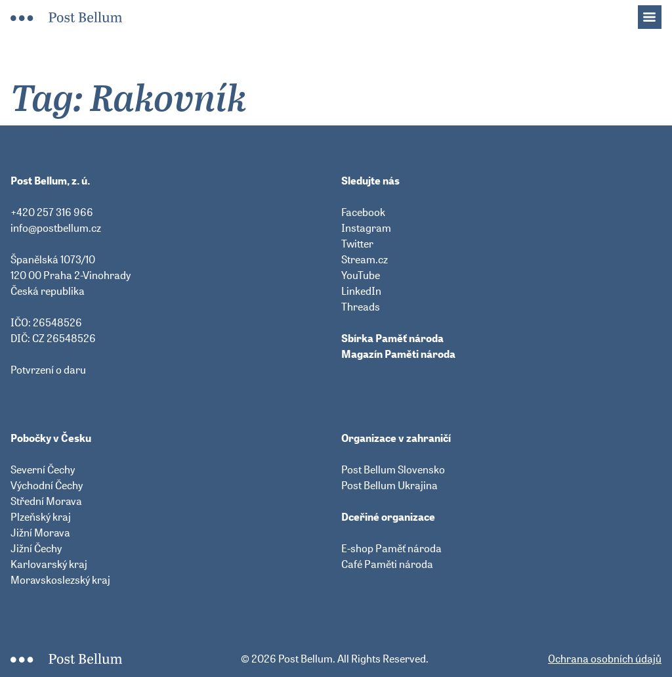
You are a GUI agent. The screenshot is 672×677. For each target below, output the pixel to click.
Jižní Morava (40, 532)
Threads (360, 306)
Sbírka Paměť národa (392, 338)
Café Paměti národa (387, 564)
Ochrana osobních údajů (605, 658)
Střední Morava (46, 501)
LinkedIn (361, 291)
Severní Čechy (42, 469)
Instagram (366, 228)
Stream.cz (364, 259)
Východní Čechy (46, 485)
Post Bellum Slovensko (393, 469)
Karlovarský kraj (48, 564)
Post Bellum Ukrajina (389, 485)
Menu (656, 13)
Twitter (357, 243)
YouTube (360, 275)
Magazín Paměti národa (398, 354)
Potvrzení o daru (48, 369)
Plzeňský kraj (40, 517)
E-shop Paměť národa (391, 548)
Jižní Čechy (36, 548)
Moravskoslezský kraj (60, 580)
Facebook (363, 212)
